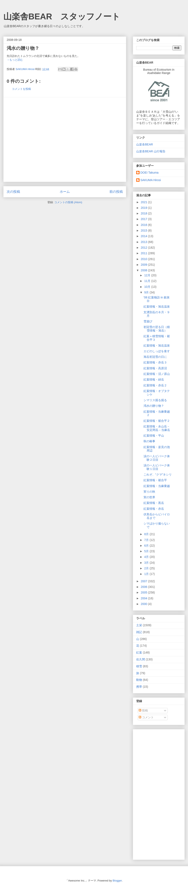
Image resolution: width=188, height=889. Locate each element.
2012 (144, 247)
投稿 (143, 710)
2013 (144, 242)
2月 (147, 568)
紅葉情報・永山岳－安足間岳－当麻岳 (157, 428)
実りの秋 (149, 491)
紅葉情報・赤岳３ (155, 362)
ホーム (65, 191)
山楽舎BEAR (144, 144)
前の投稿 (116, 191)
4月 (147, 556)
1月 (147, 574)
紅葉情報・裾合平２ (157, 420)
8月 (147, 534)
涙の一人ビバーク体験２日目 (157, 458)
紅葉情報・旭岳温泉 (157, 306)
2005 (144, 592)
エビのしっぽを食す (157, 351)
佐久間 (140, 659)
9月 (147, 292)
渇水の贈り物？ (154, 405)
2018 (144, 213)
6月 (147, 545)
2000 (144, 604)
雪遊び (148, 321)
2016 (144, 225)
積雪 (139, 666)
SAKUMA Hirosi (150, 180)
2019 (144, 207)
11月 (147, 281)
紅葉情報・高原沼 (155, 368)
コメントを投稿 (21, 88)
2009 (144, 264)
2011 (144, 253)
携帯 (139, 686)
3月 (147, 562)
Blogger (117, 880)
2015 (144, 230)
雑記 (139, 632)
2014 (144, 236)
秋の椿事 (149, 441)
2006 (144, 586)
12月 (147, 275)
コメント (146, 717)
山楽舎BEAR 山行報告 (150, 151)
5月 (147, 551)
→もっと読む (15, 59)
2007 (144, 581)
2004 (144, 598)
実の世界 (149, 497)
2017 (144, 219)
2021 (144, 202)
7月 (147, 540)
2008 (144, 270)
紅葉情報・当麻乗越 (157, 486)
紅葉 (139, 652)
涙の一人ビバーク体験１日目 (157, 467)
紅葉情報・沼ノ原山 (157, 374)
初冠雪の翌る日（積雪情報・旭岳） (157, 328)
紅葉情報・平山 (154, 435)
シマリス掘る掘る (155, 400)
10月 (147, 286)
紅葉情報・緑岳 (154, 379)
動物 (139, 679)
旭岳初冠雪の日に (155, 356)
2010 (144, 259)
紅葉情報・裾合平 (155, 480)
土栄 (139, 625)
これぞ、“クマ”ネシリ (158, 474)
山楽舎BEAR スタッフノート (61, 16)
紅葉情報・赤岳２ (155, 385)
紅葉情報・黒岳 (154, 503)
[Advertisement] (39, 139)
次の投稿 (13, 191)
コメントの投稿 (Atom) (68, 202)
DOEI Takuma (149, 172)
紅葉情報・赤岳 (154, 508)
